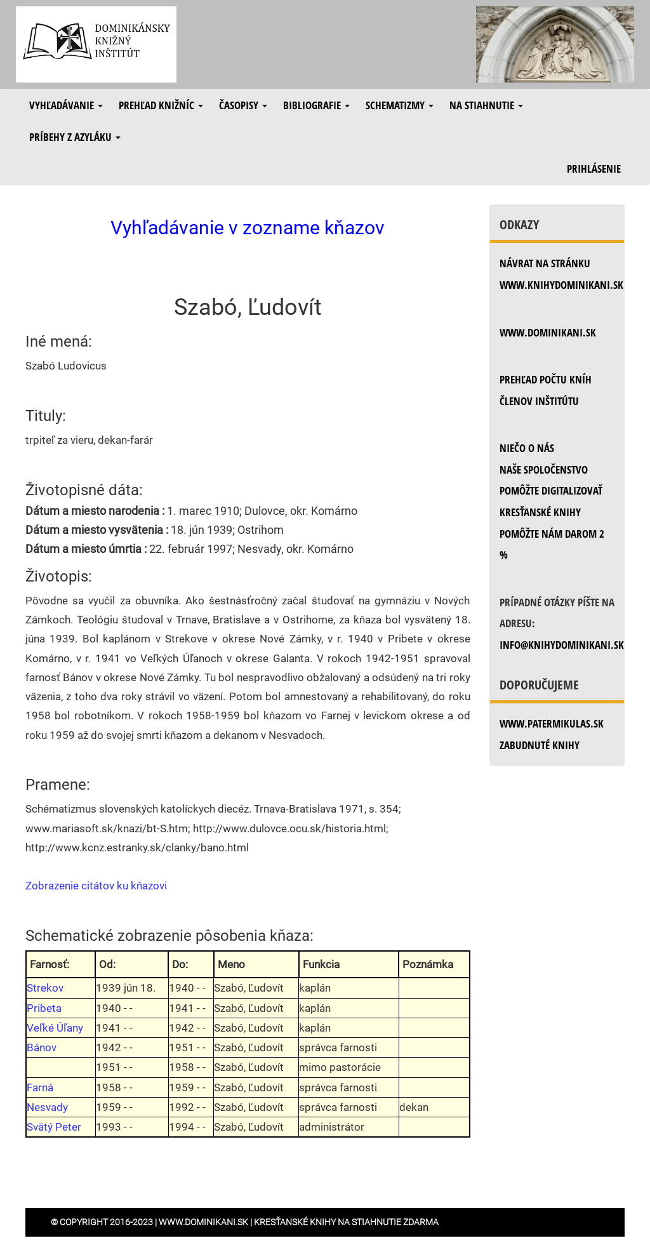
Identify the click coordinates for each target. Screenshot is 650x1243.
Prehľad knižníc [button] (161, 105)
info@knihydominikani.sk (562, 644)
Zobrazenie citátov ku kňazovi (96, 885)
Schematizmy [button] (400, 105)
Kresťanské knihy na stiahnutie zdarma (346, 1222)
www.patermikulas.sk (552, 723)
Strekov (45, 987)
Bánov (41, 1047)
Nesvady (47, 1107)
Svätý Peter (54, 1126)
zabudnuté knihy (540, 745)
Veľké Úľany (55, 1027)
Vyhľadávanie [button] (66, 105)
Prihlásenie (594, 168)
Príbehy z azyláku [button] (75, 137)
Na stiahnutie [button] (486, 105)
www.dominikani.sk (548, 332)
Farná (40, 1087)
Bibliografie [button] (316, 105)
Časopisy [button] (243, 105)
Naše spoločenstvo (544, 469)
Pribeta (44, 1008)
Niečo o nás (527, 448)
